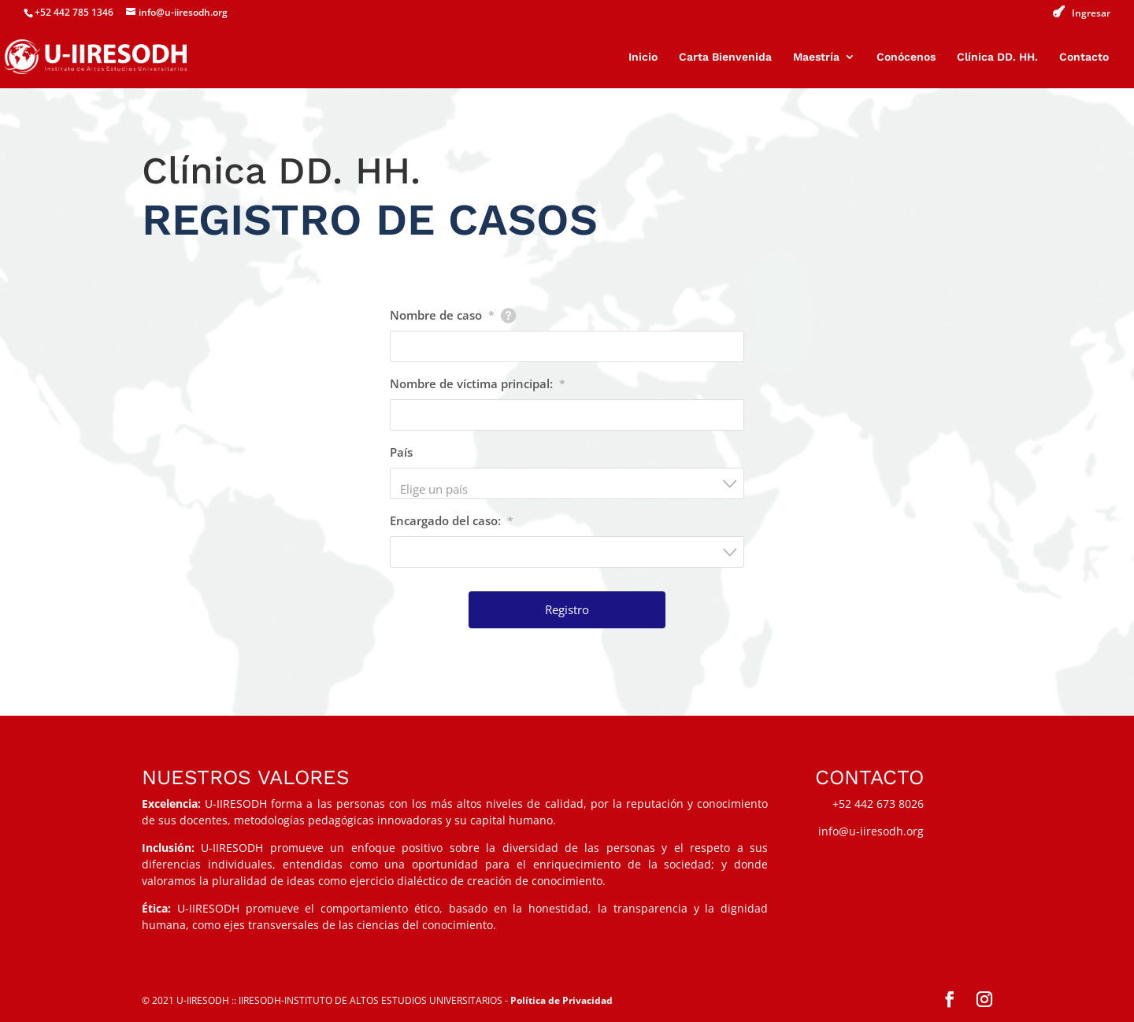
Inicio (643, 57)
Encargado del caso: (451, 520)
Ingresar (1091, 13)
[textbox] (571, 488)
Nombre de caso (442, 315)
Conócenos (906, 57)
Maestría (816, 57)
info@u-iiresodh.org (871, 831)
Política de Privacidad (561, 1000)
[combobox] (567, 483)
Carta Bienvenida (725, 57)
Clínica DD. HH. (997, 57)
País (401, 452)
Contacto (1084, 57)
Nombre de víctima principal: (477, 383)
